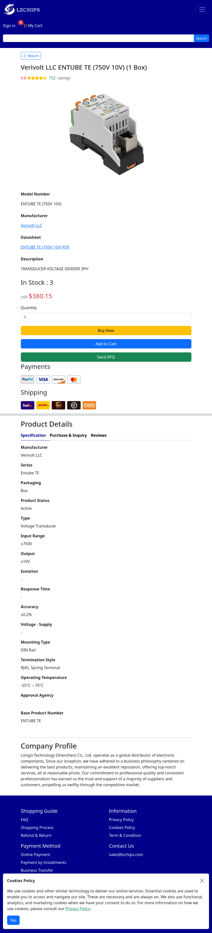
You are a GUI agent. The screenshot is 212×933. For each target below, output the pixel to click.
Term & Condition (125, 835)
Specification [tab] (33, 435)
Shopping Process (37, 827)
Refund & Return (36, 835)
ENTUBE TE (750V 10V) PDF (45, 247)
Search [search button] (201, 38)
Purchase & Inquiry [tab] (68, 435)
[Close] (202, 881)
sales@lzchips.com (126, 854)
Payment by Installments (43, 862)
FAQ (24, 819)
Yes (13, 920)
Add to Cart (106, 343)
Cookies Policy (122, 827)
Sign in (9, 25)
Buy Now (106, 330)
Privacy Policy (121, 819)
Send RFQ (106, 357)
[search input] (98, 38)
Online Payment (35, 854)
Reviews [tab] (99, 435)
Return (31, 55)
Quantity (29, 307)
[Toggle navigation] (202, 9)
